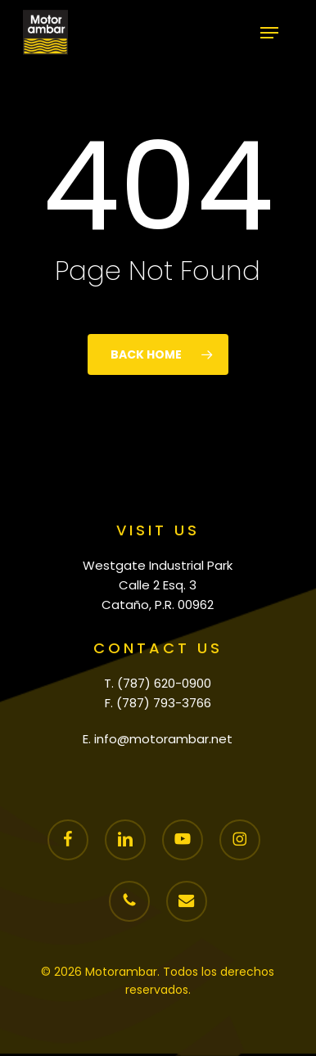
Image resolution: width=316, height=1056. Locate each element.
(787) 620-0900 (164, 683)
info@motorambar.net (163, 738)
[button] (269, 33)
